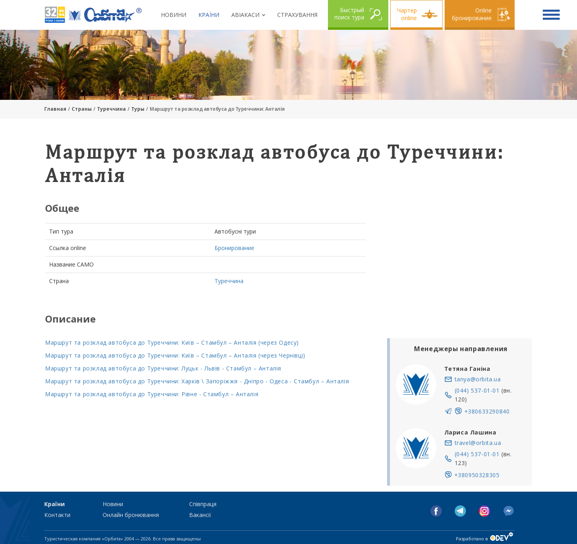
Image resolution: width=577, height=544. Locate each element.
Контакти (57, 515)
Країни (208, 15)
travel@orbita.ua (478, 443)
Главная (55, 108)
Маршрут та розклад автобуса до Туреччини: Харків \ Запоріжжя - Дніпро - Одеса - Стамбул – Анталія (197, 381)
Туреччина (111, 108)
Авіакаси (245, 15)
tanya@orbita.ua (478, 379)
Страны (82, 108)
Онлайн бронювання (131, 515)
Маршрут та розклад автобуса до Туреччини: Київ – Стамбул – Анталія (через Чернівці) (175, 355)
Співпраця (202, 504)
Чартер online (407, 14)
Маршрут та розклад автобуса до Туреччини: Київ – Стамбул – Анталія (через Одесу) (172, 342)
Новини (173, 15)
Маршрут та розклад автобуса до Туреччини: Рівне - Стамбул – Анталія (151, 394)
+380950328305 (477, 475)
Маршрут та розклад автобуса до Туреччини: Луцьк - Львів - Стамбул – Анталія (163, 368)
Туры (137, 108)
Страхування (297, 15)
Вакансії (200, 515)
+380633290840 (487, 411)
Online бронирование (472, 14)
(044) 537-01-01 (477, 390)
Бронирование (234, 248)
